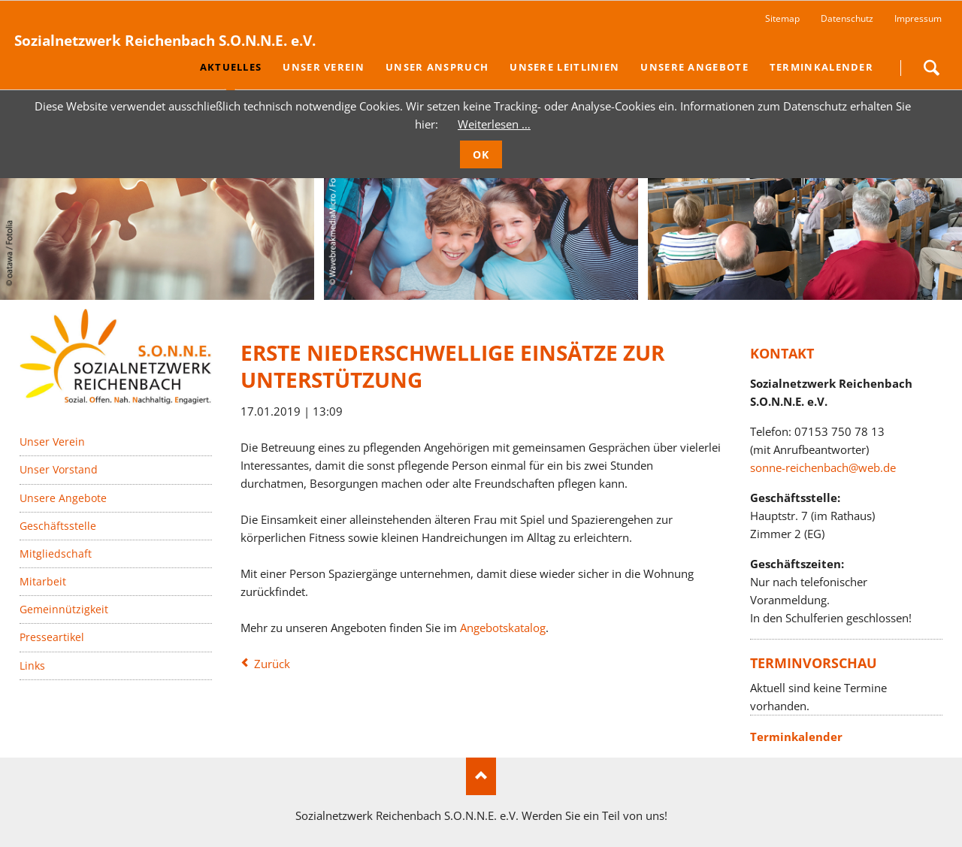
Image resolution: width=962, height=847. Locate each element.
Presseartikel (52, 637)
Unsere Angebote (63, 498)
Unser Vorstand (59, 469)
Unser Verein (52, 441)
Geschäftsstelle (58, 526)
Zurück (272, 663)
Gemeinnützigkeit (64, 609)
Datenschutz (847, 18)
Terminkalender (796, 736)
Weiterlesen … (494, 124)
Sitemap (782, 18)
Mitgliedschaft (56, 553)
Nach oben (481, 776)
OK (481, 154)
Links (32, 665)
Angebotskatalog (503, 627)
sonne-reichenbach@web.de (823, 467)
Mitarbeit (43, 581)
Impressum (918, 18)
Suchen (931, 67)
